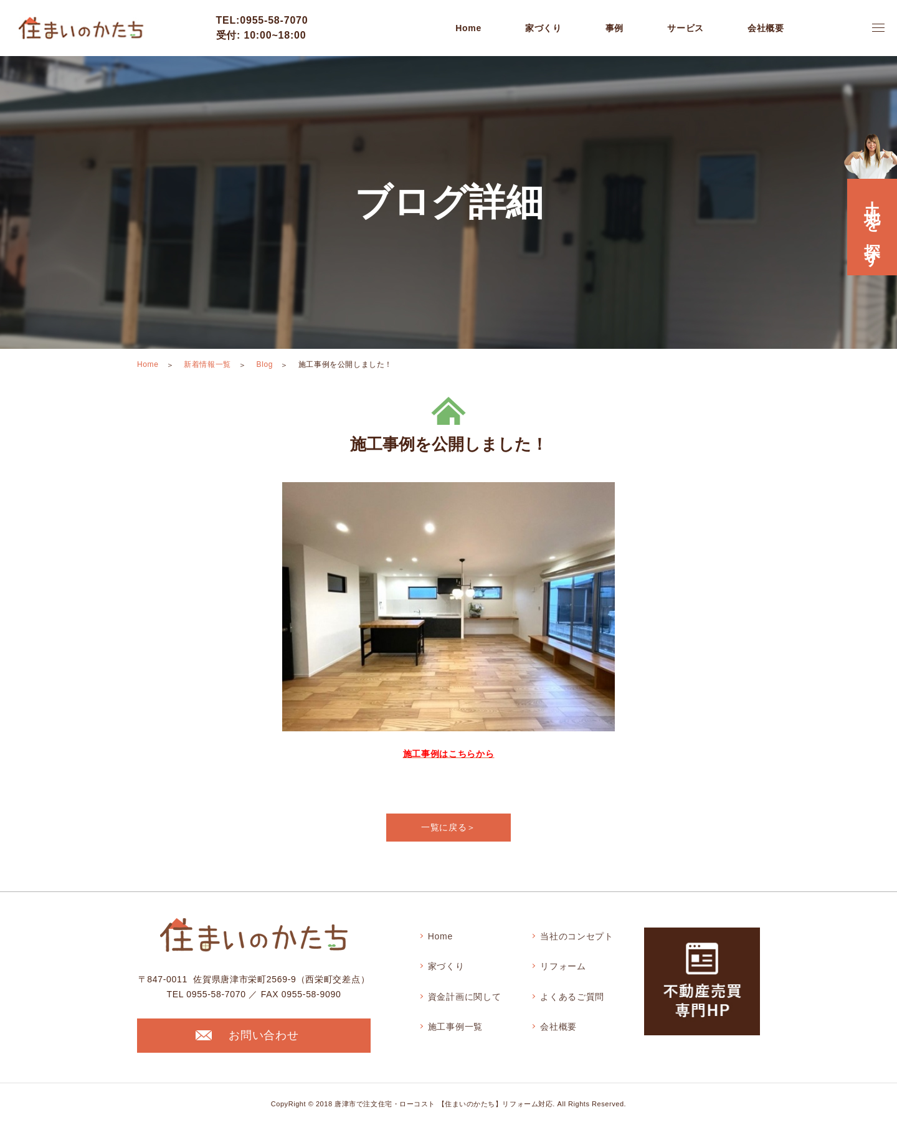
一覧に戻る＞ (448, 827)
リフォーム (563, 966)
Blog (265, 364)
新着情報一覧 (207, 364)
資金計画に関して (464, 997)
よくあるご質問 (572, 997)
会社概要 (558, 1027)
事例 (614, 28)
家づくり (446, 966)
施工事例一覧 (455, 1027)
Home (468, 28)
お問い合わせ (247, 1035)
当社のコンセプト (577, 936)
